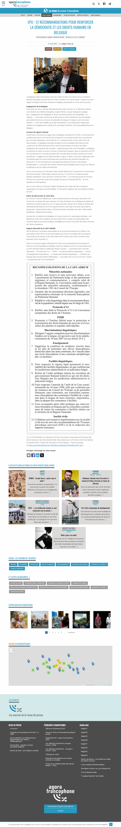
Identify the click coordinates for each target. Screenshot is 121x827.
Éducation (37, 15)
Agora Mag (84, 725)
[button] (37, 668)
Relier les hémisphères (79, 587)
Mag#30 (84, 732)
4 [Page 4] (55, 632)
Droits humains (46, 15)
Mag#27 (84, 744)
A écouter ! (14, 729)
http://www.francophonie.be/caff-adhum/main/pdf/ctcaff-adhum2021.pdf (55, 445)
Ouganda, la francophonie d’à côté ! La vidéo (24, 733)
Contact (60, 811)
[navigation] (3, 4)
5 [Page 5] (58, 632)
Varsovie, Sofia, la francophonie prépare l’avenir (60, 733)
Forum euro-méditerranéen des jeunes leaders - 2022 (60, 764)
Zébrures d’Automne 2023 (55, 729)
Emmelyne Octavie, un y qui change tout (95, 768)
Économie (29, 15)
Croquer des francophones (58, 583)
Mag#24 (84, 755)
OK (111, 824)
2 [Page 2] (49, 632)
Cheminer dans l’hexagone (35, 583)
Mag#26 (84, 748)
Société (23, 15)
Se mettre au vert (17, 591)
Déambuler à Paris (79, 583)
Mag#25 (84, 751)
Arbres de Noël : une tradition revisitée (24, 751)
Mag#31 (84, 729)
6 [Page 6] (61, 632)
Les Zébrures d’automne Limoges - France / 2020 (59, 744)
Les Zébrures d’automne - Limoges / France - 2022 (59, 750)
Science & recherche (69, 15)
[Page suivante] (64, 632)
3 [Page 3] (52, 632)
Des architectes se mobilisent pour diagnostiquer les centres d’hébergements (23, 739)
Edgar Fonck (67, 44)
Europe (48, 49)
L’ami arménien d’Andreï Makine (92, 765)
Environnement (57, 15)
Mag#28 (84, 740)
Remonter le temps (99, 587)
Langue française (95, 15)
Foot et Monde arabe (89, 772)
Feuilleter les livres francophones (53, 587)
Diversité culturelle (83, 15)
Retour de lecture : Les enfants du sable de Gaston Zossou (96, 760)
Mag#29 (84, 736)
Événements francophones (55, 725)
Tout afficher (71, 632)
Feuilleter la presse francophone (23, 587)
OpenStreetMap (102, 685)
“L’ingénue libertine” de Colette (92, 776)
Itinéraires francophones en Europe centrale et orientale (59, 759)
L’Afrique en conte (52, 754)
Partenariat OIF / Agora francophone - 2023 (60, 739)
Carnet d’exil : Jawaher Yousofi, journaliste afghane (21, 746)
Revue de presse (15, 725)
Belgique (57, 49)
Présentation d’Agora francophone (60, 806)
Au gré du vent (15, 583)
